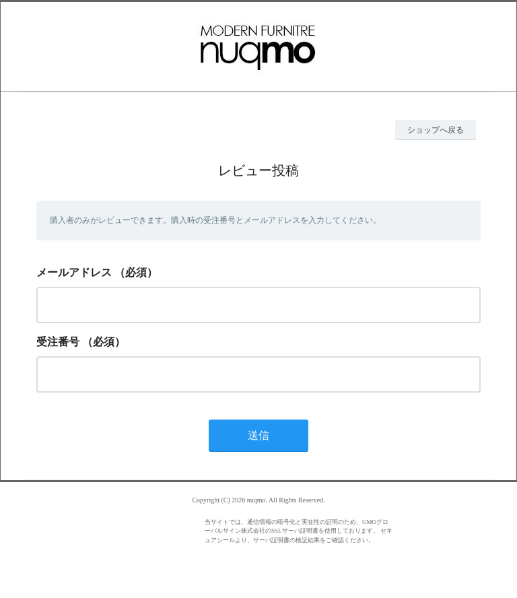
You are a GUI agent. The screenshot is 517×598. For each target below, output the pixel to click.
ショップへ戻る (435, 130)
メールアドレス (74, 272)
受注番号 (57, 341)
